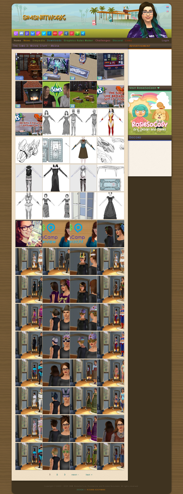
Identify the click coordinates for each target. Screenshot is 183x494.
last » (89, 474)
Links (128, 40)
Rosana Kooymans (96, 490)
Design (80, 490)
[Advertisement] (150, 67)
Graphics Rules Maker (78, 40)
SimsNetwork (45, 18)
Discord (118, 40)
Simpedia (39, 40)
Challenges (102, 40)
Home (17, 40)
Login (165, 40)
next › (76, 474)
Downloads (54, 40)
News (27, 40)
